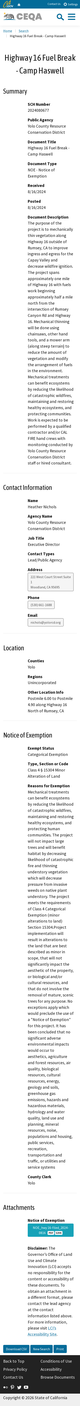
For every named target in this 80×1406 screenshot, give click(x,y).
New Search (41, 1349)
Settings (70, 4)
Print (60, 1349)
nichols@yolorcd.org (46, 622)
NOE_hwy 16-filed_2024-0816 (51, 1230)
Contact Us (54, 4)
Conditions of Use (56, 1361)
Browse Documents (58, 1377)
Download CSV (16, 1349)
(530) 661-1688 (41, 605)
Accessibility (51, 1369)
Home (7, 31)
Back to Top (13, 1361)
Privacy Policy (15, 1369)
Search (24, 31)
